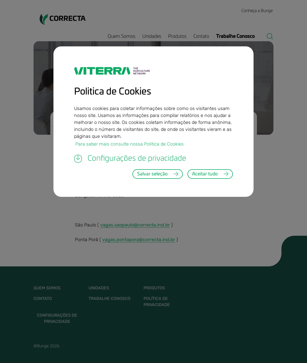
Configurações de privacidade (130, 159)
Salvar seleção (152, 174)
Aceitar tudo (205, 174)
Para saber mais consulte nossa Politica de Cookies (129, 143)
